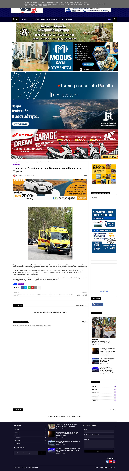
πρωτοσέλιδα (104, 291)
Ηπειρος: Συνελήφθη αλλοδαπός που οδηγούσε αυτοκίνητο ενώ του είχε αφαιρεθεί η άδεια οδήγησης (107, 370)
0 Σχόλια (84, 322)
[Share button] (39, 287)
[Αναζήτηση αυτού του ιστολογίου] (26, 453)
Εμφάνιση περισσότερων (80, 305)
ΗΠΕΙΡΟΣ (30, 19)
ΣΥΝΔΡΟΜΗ (104, 401)
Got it (103, 4)
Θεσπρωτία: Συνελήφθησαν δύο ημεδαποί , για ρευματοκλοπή (107, 360)
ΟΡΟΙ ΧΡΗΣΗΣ (111, 467)
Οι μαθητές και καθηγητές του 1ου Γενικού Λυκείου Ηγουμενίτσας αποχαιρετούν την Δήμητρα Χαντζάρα (107, 351)
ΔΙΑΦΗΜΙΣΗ (69, 19)
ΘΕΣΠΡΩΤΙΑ (23, 19)
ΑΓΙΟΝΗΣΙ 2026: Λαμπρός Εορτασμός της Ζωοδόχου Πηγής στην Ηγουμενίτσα (102, 342)
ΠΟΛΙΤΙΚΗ (52, 19)
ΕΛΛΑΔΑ (37, 19)
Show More (112, 409)
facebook (99, 304)
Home (16, 19)
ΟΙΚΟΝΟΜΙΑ (44, 19)
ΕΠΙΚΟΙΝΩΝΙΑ (60, 19)
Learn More (96, 4)
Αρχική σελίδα (17, 162)
